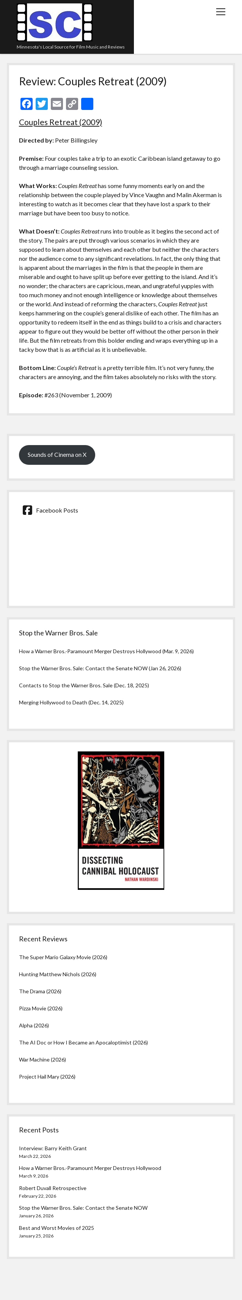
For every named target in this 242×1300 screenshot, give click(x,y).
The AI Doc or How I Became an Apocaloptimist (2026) (83, 1042)
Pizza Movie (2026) (41, 1008)
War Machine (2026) (42, 1059)
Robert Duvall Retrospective (52, 1188)
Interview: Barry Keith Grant (53, 1148)
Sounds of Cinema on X (57, 454)
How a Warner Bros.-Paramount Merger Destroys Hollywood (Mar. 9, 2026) (106, 651)
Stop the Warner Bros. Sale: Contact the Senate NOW (83, 1207)
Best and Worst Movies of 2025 (56, 1228)
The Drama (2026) (40, 991)
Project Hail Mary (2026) (47, 1076)
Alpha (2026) (34, 1025)
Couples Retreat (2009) (60, 122)
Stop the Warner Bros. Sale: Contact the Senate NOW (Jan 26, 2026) (100, 668)
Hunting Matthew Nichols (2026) (57, 974)
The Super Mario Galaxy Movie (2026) (63, 957)
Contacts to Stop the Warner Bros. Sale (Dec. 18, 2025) (84, 685)
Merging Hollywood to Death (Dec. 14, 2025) (71, 702)
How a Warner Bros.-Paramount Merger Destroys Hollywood (90, 1168)
